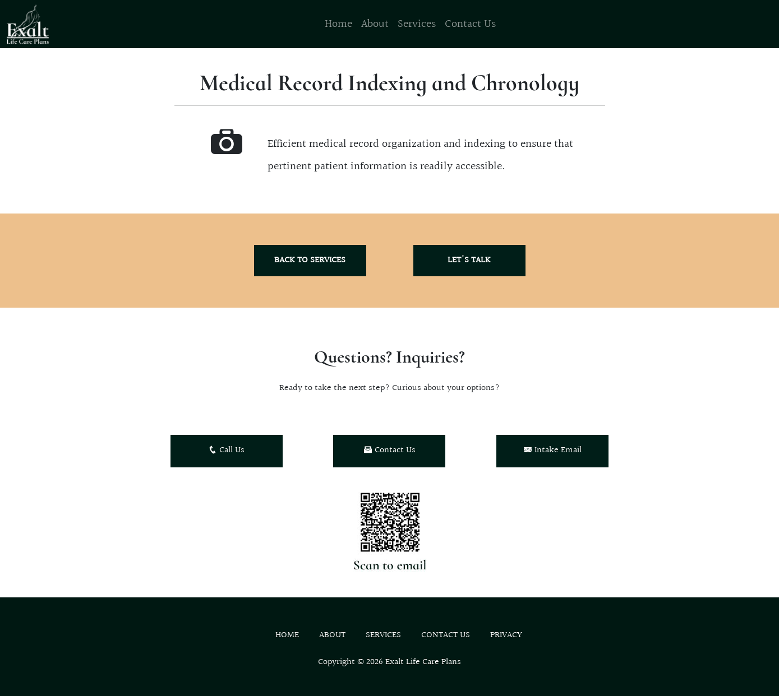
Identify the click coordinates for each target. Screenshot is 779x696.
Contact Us (470, 24)
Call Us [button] (226, 450)
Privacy (506, 635)
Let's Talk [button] (469, 260)
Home (338, 24)
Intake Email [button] (552, 450)
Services (417, 24)
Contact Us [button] (389, 450)
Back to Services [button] (309, 260)
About (375, 24)
